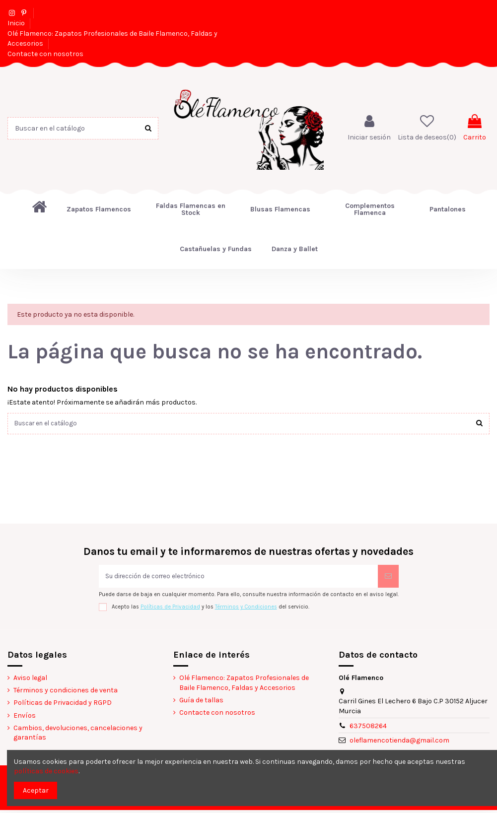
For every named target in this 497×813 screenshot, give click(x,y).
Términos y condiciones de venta (65, 693)
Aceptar (36, 790)
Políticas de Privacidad (170, 610)
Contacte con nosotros (45, 54)
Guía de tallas (201, 703)
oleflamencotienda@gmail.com (399, 743)
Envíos (24, 718)
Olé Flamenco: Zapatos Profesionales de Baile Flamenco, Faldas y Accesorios (244, 686)
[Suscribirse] (388, 578)
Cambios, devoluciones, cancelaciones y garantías (77, 736)
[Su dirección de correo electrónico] (238, 578)
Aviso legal (30, 681)
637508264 (368, 728)
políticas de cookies (46, 771)
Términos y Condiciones (246, 610)
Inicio (16, 23)
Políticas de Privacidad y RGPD (62, 705)
